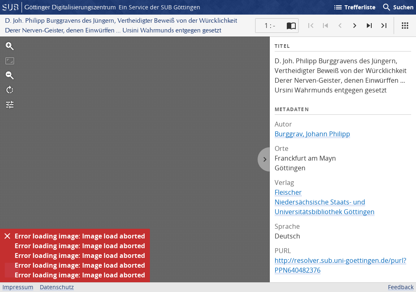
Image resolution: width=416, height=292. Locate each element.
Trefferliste (354, 7)
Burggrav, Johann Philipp (312, 133)
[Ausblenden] (7, 236)
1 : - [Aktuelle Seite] (269, 25)
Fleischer (288, 192)
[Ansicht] (405, 25)
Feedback (401, 287)
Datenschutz (57, 287)
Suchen (398, 7)
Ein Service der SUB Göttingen (159, 7)
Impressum (17, 287)
